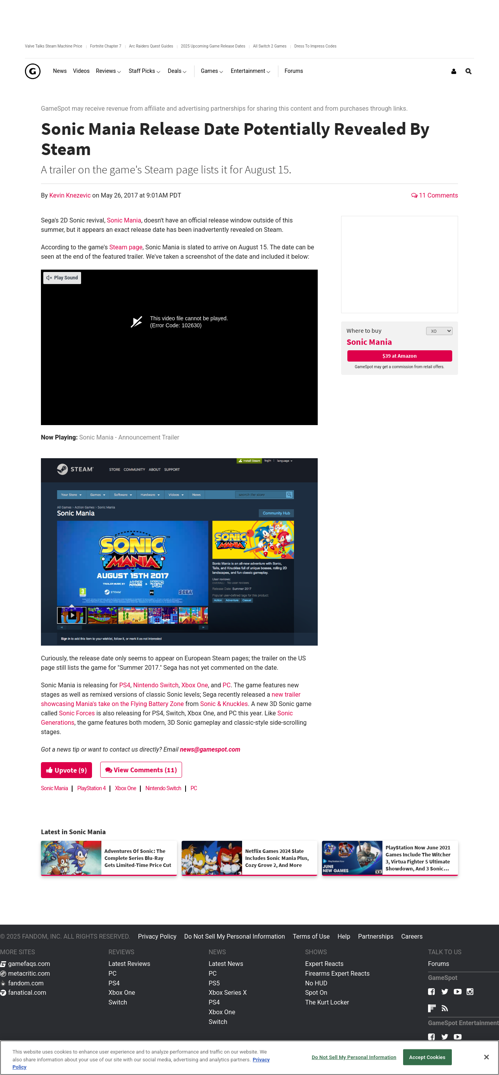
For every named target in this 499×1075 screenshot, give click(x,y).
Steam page (125, 247)
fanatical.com (23, 992)
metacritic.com (25, 973)
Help (344, 936)
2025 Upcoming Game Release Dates (213, 46)
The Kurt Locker (327, 1002)
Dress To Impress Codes (315, 46)
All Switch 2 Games (270, 46)
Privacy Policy (157, 936)
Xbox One (194, 685)
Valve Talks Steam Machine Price (53, 46)
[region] (249, 1057)
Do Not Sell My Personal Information (234, 936)
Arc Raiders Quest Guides (151, 46)
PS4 (125, 685)
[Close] (486, 1057)
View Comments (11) (141, 769)
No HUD (316, 983)
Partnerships (375, 936)
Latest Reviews (129, 963)
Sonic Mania (369, 341)
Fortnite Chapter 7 (105, 46)
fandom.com (22, 983)
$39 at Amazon (399, 355)
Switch (117, 1002)
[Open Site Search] (468, 71)
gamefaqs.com (25, 963)
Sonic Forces (77, 713)
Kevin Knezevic (71, 195)
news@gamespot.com (210, 749)
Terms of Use (311, 936)
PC (227, 685)
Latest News (226, 963)
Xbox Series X (228, 992)
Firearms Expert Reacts (337, 973)
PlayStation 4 (91, 788)
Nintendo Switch (156, 685)
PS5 (214, 983)
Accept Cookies (427, 1057)
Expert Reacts (324, 963)
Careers (412, 936)
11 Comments (434, 195)
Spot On (316, 992)
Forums (438, 963)
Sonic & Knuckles (224, 704)
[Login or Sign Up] (454, 71)
